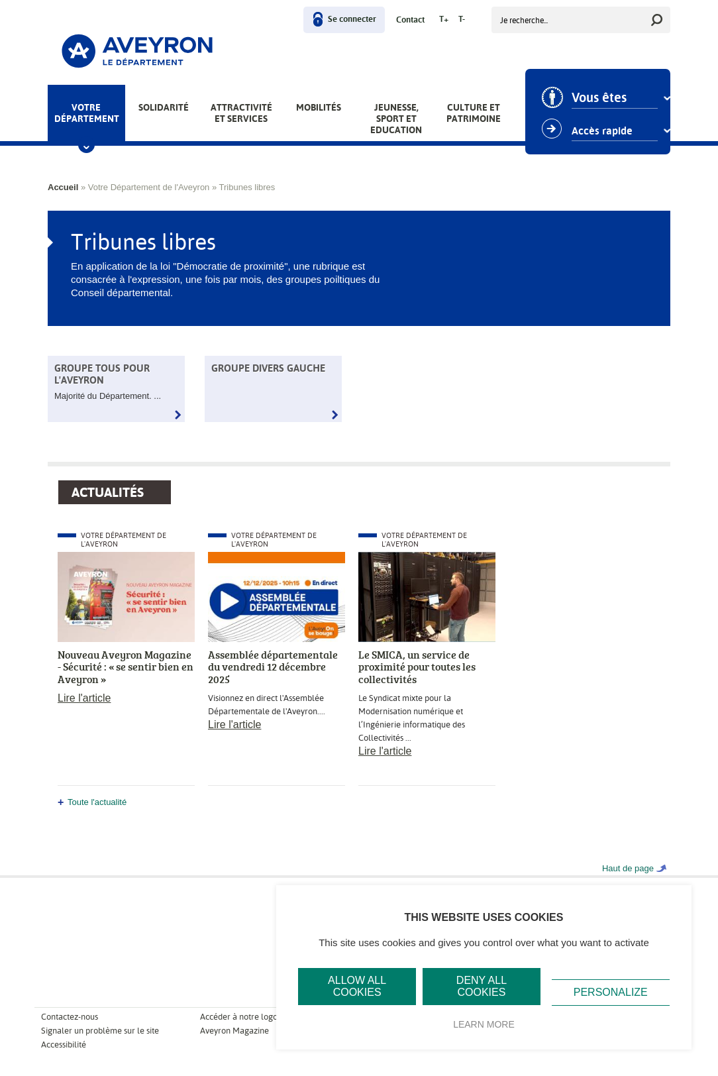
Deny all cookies (481, 986)
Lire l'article (84, 698)
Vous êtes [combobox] (601, 98)
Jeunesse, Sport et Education (396, 118)
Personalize (611, 992)
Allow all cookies (357, 986)
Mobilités (318, 107)
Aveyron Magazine (234, 1031)
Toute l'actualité (97, 802)
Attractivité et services (241, 113)
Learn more (484, 1024)
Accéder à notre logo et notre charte (267, 1017)
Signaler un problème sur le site (100, 1031)
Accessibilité (63, 1044)
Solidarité (163, 107)
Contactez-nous (69, 1017)
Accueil (63, 187)
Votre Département (86, 113)
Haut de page (628, 868)
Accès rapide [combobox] (604, 131)
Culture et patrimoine (473, 113)
